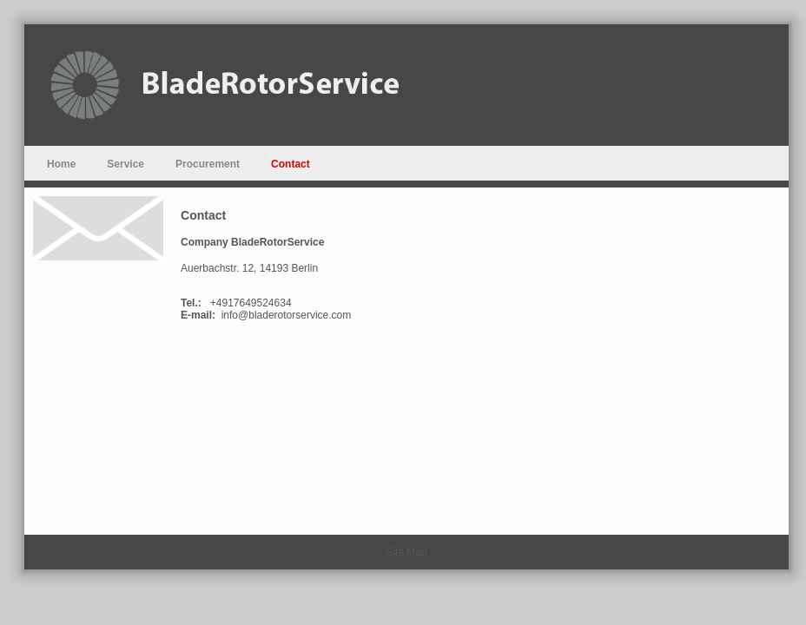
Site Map (406, 552)
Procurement (207, 164)
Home (61, 164)
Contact (290, 164)
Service (125, 164)
